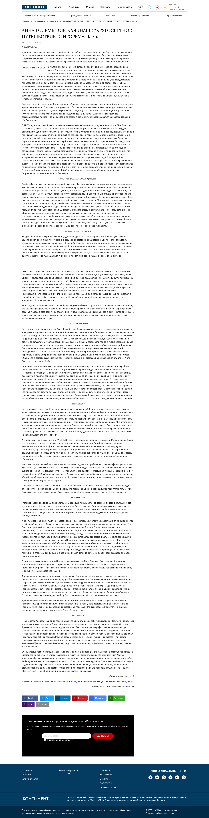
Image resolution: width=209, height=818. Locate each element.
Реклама (26, 774)
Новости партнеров (69, 770)
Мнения (90, 7)
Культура (54, 21)
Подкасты (105, 7)
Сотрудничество (30, 779)
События (58, 7)
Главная (25, 21)
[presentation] (108, 747)
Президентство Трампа (80, 16)
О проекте (27, 770)
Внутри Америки (47, 16)
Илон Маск (110, 16)
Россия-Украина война (140, 16)
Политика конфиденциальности (160, 813)
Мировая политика (174, 16)
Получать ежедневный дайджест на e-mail (177, 7)
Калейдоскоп (123, 7)
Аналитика (74, 7)
